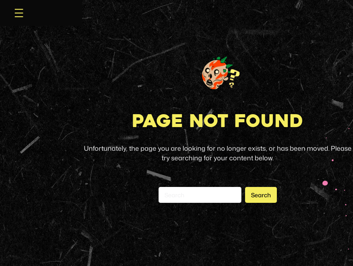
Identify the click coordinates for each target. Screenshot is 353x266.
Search (261, 195)
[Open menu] (19, 13)
